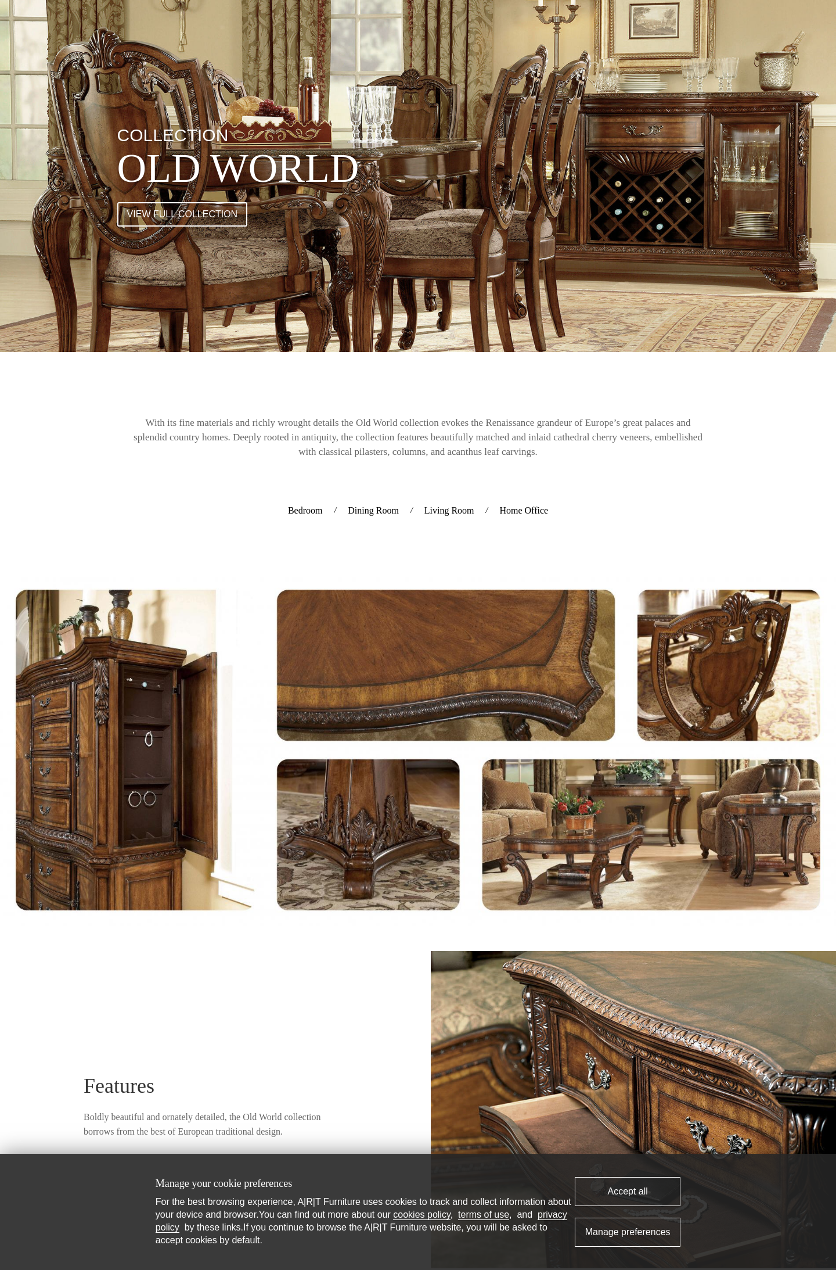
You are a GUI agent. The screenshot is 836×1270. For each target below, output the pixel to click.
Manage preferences (628, 1232)
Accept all (627, 1191)
